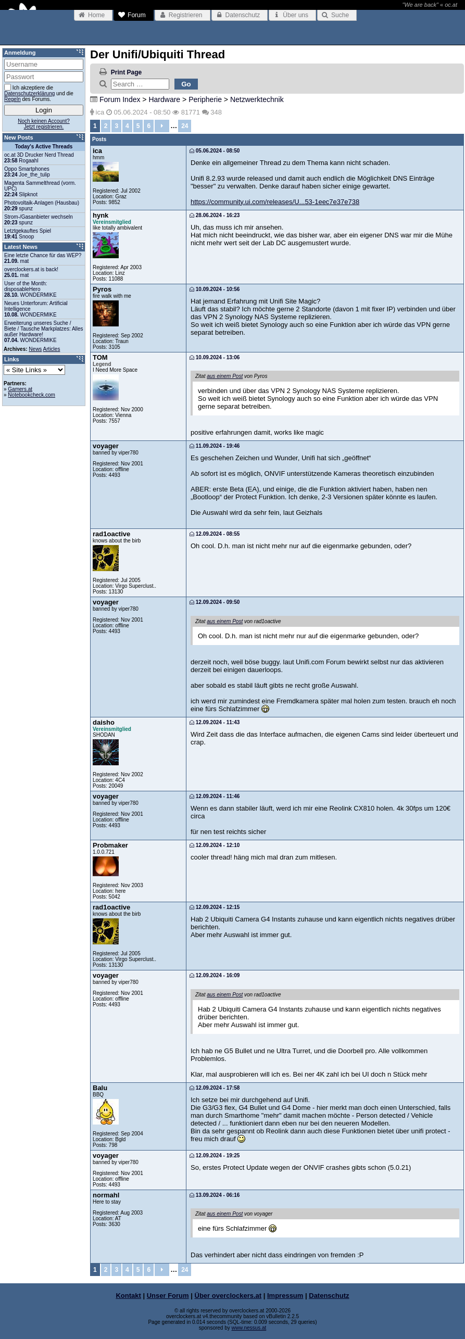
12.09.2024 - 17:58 (215, 1088)
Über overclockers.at (228, 1295)
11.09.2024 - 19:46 (215, 446)
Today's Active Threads (44, 146)
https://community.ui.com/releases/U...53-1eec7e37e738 (275, 202)
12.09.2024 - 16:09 (215, 975)
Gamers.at (20, 389)
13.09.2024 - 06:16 (215, 1195)
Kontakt (128, 1295)
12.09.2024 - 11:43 (215, 722)
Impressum (285, 1295)
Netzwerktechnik (257, 99)
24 (184, 126)
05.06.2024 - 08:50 (215, 151)
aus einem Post (225, 376)
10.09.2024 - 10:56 (215, 289)
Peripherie (205, 99)
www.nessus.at (249, 1328)
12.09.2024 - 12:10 (215, 845)
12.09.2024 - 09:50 (215, 602)
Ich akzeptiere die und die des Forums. (38, 93)
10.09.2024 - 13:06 (215, 357)
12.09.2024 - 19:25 (215, 1155)
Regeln (12, 99)
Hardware (164, 99)
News (35, 349)
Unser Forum (168, 1295)
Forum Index (120, 99)
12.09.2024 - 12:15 (215, 907)
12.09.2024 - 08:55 (215, 534)
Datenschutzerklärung (29, 93)
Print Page (126, 72)
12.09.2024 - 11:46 (215, 796)
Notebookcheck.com (31, 395)
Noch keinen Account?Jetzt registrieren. (44, 124)
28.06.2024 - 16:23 (215, 215)
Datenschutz (329, 1295)
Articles (51, 349)
